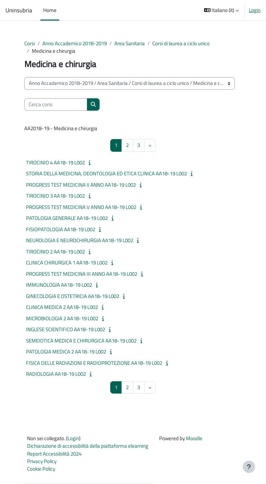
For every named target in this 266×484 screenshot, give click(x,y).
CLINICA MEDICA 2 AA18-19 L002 (62, 307)
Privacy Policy (41, 461)
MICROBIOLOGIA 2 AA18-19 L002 (62, 318)
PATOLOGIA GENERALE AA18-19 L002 (67, 218)
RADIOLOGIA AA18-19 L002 (56, 374)
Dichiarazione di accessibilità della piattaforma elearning (87, 446)
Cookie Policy (41, 469)
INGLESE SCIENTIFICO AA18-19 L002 (65, 329)
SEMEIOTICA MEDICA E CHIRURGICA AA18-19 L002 (81, 341)
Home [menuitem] (49, 10)
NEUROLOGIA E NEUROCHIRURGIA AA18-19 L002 (79, 240)
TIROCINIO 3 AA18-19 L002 (55, 196)
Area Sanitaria (129, 43)
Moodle (194, 438)
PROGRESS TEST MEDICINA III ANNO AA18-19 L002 (81, 274)
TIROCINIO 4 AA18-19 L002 (55, 162)
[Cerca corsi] (55, 104)
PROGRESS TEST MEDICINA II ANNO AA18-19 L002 (81, 185)
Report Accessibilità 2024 (54, 454)
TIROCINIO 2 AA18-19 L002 (55, 252)
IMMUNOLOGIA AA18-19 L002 (59, 285)
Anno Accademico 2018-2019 (74, 43)
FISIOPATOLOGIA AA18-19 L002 (60, 229)
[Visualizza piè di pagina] (249, 467)
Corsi (29, 43)
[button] (221, 10)
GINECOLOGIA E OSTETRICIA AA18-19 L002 (72, 296)
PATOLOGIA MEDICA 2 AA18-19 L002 (66, 352)
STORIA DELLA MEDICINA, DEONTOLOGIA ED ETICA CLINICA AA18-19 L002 (106, 173)
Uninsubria (18, 10)
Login (255, 10)
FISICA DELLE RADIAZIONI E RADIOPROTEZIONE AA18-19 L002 (94, 363)
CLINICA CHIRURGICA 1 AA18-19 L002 (66, 262)
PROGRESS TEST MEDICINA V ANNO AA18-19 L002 (81, 207)
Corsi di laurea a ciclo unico (181, 43)
